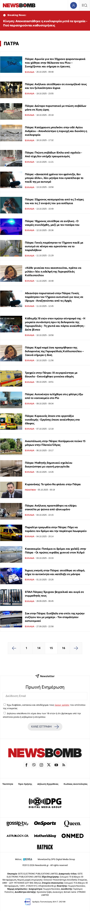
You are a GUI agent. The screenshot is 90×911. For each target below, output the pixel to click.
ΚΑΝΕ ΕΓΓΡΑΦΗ (45, 727)
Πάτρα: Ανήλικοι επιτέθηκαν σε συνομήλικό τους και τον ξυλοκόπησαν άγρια (56, 86)
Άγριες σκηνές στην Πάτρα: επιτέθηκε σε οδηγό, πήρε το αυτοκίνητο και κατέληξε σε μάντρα (55, 572)
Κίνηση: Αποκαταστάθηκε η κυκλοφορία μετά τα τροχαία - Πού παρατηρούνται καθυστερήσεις (45, 23)
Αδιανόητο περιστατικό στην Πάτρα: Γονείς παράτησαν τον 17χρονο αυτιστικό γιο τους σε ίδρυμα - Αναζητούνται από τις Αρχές (54, 296)
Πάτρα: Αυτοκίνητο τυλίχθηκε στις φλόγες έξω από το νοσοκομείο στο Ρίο (54, 396)
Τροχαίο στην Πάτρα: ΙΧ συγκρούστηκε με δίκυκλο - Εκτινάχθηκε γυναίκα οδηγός (51, 374)
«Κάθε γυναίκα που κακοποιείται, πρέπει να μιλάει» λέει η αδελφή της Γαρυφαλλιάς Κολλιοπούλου (53, 271)
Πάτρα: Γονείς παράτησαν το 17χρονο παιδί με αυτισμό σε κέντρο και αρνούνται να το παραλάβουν (54, 246)
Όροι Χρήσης (25, 784)
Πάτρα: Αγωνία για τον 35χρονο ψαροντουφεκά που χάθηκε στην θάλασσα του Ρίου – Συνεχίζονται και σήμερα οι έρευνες (55, 62)
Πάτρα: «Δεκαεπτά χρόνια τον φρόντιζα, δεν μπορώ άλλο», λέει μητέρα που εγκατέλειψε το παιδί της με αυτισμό (54, 177)
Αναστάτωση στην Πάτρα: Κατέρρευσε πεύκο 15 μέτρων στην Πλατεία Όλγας (55, 442)
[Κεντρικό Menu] (84, 5)
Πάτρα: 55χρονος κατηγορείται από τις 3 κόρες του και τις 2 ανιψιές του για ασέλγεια (54, 201)
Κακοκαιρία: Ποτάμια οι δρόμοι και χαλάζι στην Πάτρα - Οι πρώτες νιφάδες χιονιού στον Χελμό (55, 550)
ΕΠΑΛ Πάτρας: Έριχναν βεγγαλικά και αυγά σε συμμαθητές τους (54, 593)
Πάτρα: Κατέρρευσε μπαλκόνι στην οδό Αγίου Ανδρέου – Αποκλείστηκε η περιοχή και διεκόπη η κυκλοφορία (56, 131)
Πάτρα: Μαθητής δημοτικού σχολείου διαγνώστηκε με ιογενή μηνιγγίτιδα (48, 464)
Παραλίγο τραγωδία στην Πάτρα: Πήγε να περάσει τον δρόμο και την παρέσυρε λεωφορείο (55, 529)
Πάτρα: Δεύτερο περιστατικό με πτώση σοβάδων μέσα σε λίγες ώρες (55, 107)
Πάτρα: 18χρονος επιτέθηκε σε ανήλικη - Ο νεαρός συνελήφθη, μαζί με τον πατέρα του (52, 222)
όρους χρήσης (62, 705)
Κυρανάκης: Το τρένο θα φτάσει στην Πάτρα (53, 484)
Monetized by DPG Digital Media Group (56, 859)
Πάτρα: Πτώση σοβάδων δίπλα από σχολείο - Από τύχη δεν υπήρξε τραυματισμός (53, 154)
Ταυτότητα (7, 784)
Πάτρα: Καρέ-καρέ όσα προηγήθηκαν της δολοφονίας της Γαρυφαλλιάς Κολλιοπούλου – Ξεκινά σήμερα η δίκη (54, 351)
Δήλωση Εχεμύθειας (47, 784)
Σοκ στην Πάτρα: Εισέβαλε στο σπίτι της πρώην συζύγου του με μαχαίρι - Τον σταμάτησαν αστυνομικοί (54, 617)
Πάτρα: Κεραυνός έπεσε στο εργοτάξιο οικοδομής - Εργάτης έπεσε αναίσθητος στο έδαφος (52, 419)
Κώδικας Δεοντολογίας (76, 784)
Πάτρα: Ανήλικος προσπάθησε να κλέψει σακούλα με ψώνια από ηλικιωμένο (51, 507)
